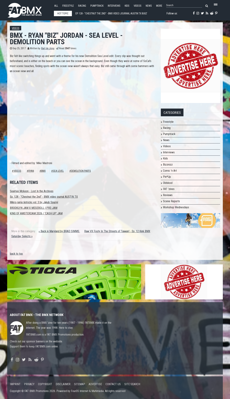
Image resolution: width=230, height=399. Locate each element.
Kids (127, 5)
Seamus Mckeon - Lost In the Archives (31, 191)
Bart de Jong (47, 48)
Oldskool (167, 183)
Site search (132, 384)
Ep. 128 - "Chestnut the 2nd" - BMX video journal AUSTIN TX (44, 196)
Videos (137, 5)
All (56, 5)
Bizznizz (168, 164)
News (149, 5)
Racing (82, 5)
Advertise (95, 384)
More (159, 5)
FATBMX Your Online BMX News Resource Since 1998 (28, 9)
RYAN (31, 171)
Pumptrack (97, 5)
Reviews (167, 195)
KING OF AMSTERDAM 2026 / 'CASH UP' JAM (36, 213)
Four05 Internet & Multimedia (87, 391)
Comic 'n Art (170, 170)
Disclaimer (63, 384)
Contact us (113, 384)
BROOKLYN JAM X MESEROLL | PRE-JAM (33, 208)
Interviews (114, 5)
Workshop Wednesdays (176, 207)
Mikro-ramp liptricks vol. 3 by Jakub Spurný (34, 202)
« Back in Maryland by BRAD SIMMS (59, 231)
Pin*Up (167, 176)
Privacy (29, 384)
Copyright (45, 384)
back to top (16, 253)
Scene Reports (171, 201)
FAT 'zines (168, 189)
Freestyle (68, 5)
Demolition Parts (81, 171)
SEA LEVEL (58, 171)
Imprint (15, 384)
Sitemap (79, 384)
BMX (43, 171)
